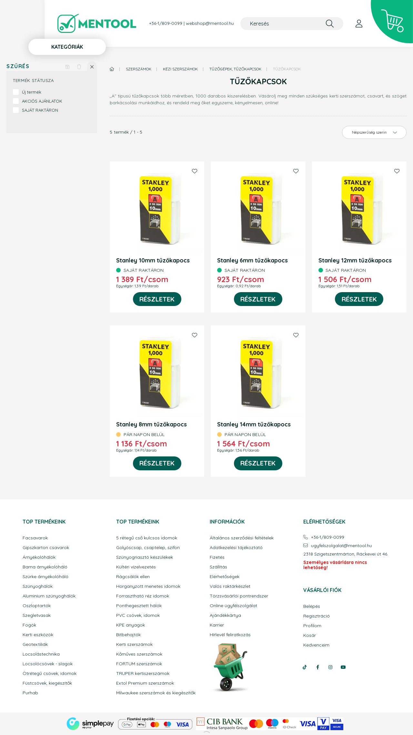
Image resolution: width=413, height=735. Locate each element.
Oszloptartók (37, 605)
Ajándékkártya (225, 615)
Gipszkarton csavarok (46, 547)
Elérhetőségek (224, 576)
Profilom (312, 625)
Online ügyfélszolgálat (233, 605)
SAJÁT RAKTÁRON (40, 110)
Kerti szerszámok (134, 644)
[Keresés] (291, 23)
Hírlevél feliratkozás (230, 635)
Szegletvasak (37, 615)
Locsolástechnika (41, 654)
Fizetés (217, 557)
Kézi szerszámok (180, 68)
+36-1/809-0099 (165, 23)
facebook (317, 667)
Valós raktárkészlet (230, 586)
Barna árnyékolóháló (45, 567)
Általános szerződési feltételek (242, 538)
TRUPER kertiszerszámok (142, 673)
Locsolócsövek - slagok (48, 664)
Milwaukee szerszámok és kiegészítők (156, 693)
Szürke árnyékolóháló (45, 576)
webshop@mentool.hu (210, 23)
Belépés (311, 606)
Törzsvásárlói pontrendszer (239, 596)
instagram (330, 667)
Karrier (217, 625)
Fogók (29, 625)
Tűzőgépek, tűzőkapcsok (235, 68)
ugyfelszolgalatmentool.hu (341, 545)
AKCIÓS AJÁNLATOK (42, 101)
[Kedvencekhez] (194, 171)
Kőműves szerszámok (139, 654)
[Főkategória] (112, 68)
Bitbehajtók (128, 635)
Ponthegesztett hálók (139, 605)
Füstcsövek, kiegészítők (47, 683)
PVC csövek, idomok (138, 615)
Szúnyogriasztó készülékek (144, 557)
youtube (343, 667)
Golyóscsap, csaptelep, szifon (148, 547)
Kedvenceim (316, 645)
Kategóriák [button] (67, 47)
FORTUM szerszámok (139, 664)
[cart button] (392, 22)
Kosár (309, 635)
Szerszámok (138, 68)
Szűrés (18, 66)
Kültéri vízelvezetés (136, 567)
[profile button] (358, 23)
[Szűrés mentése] (67, 66)
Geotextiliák (35, 644)
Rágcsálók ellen (133, 576)
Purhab (30, 693)
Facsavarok (35, 538)
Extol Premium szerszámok (145, 683)
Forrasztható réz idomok (142, 596)
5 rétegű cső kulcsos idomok (146, 538)
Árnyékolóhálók (39, 557)
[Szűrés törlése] (79, 66)
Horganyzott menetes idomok (148, 586)
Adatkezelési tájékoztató (236, 547)
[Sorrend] (374, 132)
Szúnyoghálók (38, 586)
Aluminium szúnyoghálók (49, 596)
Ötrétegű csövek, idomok (49, 673)
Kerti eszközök (38, 635)
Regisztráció (316, 616)
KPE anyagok (130, 625)
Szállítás (218, 567)
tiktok (304, 667)
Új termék (31, 92)
